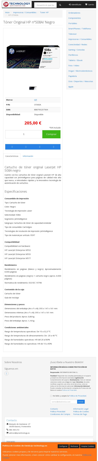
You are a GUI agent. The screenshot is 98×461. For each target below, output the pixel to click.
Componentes (74, 18)
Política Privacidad (57, 411)
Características (11, 156)
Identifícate (75, 4)
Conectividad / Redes (77, 44)
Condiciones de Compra (60, 414)
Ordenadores (74, 12)
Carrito (89, 4)
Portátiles (72, 23)
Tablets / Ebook (75, 60)
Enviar (80, 401)
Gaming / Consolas (76, 49)
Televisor (72, 34)
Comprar (51, 134)
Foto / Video (73, 65)
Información (28, 156)
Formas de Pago (80, 414)
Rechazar (74, 446)
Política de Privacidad (69, 390)
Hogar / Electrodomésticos (80, 71)
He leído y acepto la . (70, 396)
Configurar (63, 446)
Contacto (54, 409)
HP (35, 99)
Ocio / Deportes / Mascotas (80, 81)
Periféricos (73, 55)
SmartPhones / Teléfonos (79, 28)
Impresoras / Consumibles (80, 39)
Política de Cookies (81, 411)
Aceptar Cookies (87, 446)
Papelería (72, 76)
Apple (70, 86)
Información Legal (80, 409)
